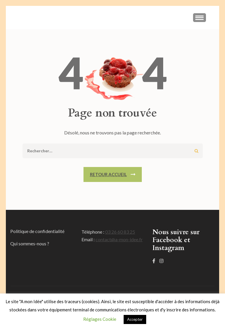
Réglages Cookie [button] (99, 319)
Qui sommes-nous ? (29, 243)
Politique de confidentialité (37, 231)
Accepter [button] (135, 319)
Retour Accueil (108, 174)
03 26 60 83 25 (120, 231)
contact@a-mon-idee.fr (119, 239)
